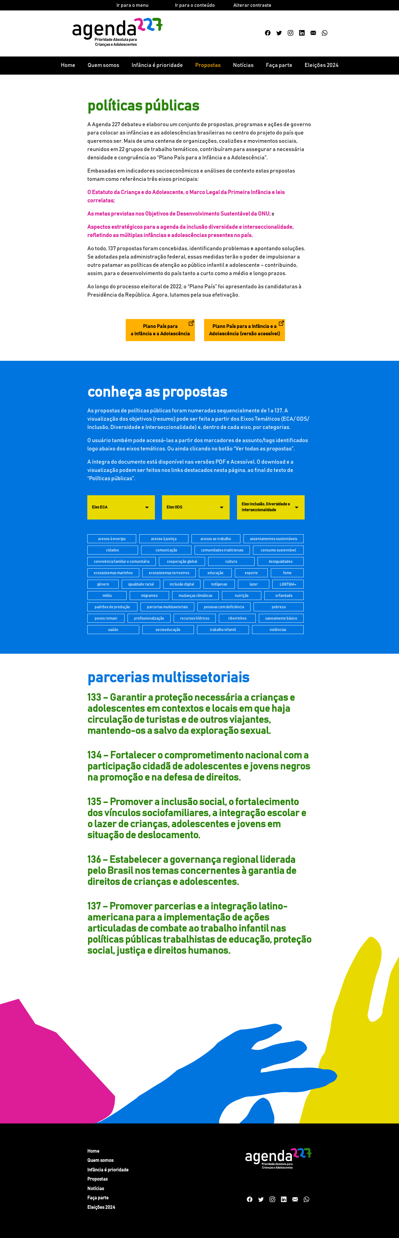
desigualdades (281, 561)
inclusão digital (182, 584)
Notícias (243, 65)
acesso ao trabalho (215, 539)
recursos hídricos (194, 618)
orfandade (284, 596)
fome (287, 573)
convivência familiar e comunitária (121, 561)
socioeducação (168, 630)
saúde (113, 630)
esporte (251, 573)
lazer (254, 584)
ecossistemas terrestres (169, 573)
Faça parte (279, 65)
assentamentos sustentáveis (273, 539)
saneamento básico (281, 618)
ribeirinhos (237, 618)
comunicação (166, 550)
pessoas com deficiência (224, 607)
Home (68, 65)
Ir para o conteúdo (195, 5)
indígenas (219, 584)
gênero (103, 584)
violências (278, 630)
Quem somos (103, 65)
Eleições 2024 (321, 65)
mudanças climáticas (195, 596)
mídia (107, 596)
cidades (112, 550)
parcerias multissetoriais (167, 607)
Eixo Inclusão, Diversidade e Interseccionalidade (266, 507)
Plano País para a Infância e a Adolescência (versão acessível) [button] (244, 330)
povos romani (106, 618)
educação (215, 573)
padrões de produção (112, 607)
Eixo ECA (99, 507)
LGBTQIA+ (288, 584)
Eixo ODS (174, 507)
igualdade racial (141, 584)
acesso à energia (111, 539)
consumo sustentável (278, 550)
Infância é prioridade (157, 65)
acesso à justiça (163, 539)
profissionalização (149, 618)
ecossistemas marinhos (113, 573)
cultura (231, 561)
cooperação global (182, 561)
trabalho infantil (223, 630)
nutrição (242, 596)
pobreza (279, 607)
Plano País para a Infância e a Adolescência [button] (160, 330)
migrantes (149, 596)
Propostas (208, 65)
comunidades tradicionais (222, 550)
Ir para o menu (132, 5)
